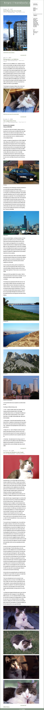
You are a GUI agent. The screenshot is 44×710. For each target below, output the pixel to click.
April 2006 (35, 21)
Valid (35, 32)
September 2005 (36, 24)
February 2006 (35, 23)
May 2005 (35, 26)
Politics (34, 10)
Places (13, 12)
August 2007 (35, 18)
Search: (34, 12)
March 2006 (35, 22)
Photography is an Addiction (10, 59)
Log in (34, 29)
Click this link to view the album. (9, 52)
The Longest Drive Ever (9, 120)
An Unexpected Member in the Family (13, 452)
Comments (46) (23, 55)
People (9, 60)
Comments (35, 31)
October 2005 (35, 24)
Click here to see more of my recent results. (11, 114)
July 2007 (34, 19)
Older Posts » (6, 706)
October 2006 (35, 20)
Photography (10, 12)
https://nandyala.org (19, 2)
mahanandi (35, 3)
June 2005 (35, 25)
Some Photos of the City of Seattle (12, 11)
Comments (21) (23, 448)
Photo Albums (35, 4)
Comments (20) (23, 116)
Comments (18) (23, 705)
